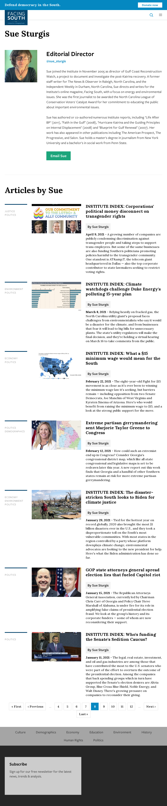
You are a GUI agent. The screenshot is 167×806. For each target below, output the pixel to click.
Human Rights (73, 740)
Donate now (150, 5)
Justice (10, 211)
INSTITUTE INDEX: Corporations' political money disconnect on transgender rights (120, 211)
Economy (11, 358)
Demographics (15, 431)
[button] (160, 15)
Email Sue (58, 155)
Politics (10, 214)
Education (96, 732)
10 (114, 707)
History (147, 732)
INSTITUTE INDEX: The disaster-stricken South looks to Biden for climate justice (120, 497)
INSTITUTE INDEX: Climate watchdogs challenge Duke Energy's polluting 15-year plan (123, 289)
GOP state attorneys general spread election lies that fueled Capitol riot (123, 572)
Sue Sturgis (100, 226)
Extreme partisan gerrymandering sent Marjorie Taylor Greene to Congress (122, 427)
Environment (14, 289)
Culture (20, 732)
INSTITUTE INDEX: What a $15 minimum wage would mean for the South (123, 358)
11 (123, 707)
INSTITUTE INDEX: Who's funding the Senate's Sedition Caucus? (121, 637)
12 (132, 707)
